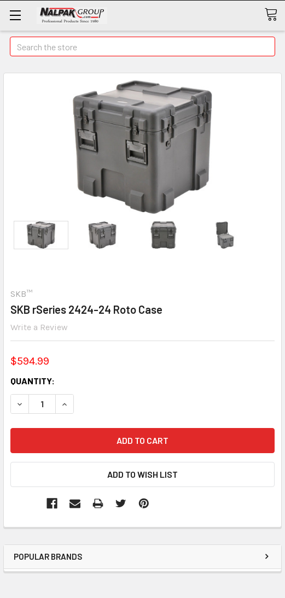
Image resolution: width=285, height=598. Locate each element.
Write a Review (39, 327)
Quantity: (32, 381)
